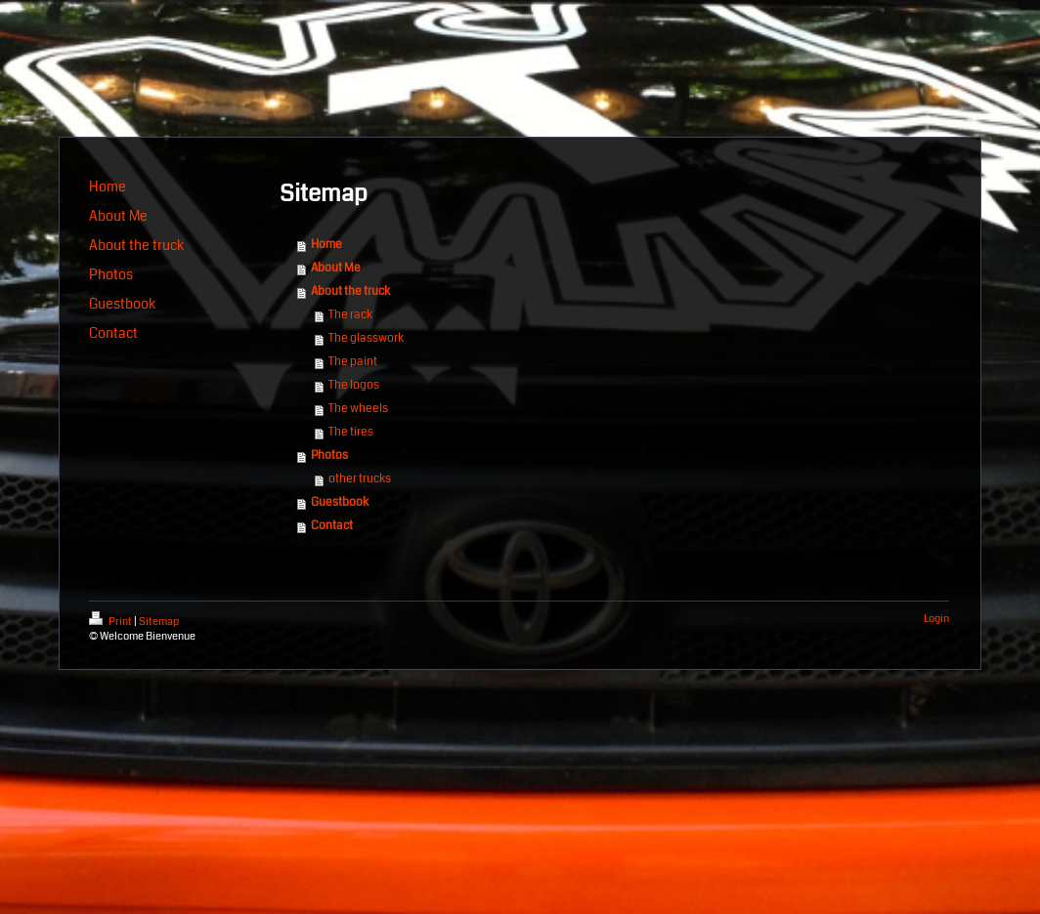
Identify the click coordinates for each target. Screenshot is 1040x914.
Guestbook (339, 502)
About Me (336, 268)
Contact (332, 526)
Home (326, 244)
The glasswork (366, 338)
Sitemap (159, 621)
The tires (350, 432)
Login (936, 618)
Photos (329, 455)
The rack (350, 315)
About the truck (350, 291)
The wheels (358, 408)
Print (111, 621)
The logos (353, 385)
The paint (352, 361)
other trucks (359, 479)
